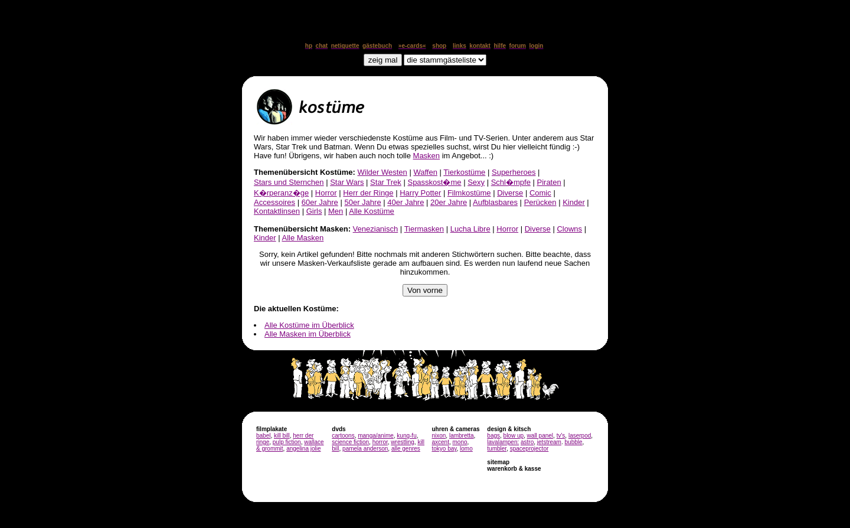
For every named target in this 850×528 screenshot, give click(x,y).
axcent (440, 442)
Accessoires (274, 202)
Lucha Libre (470, 228)
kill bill (282, 435)
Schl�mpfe (511, 182)
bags (493, 435)
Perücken (540, 202)
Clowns (569, 228)
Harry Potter (420, 192)
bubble (574, 442)
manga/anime (376, 435)
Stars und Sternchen (289, 182)
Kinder (574, 202)
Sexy (476, 182)
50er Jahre (362, 202)
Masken (426, 155)
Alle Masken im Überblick (307, 334)
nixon (438, 435)
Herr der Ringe (368, 192)
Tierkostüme (464, 172)
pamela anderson (365, 448)
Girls (314, 211)
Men (335, 211)
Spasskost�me (434, 182)
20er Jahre (448, 202)
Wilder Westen (382, 172)
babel (263, 435)
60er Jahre (320, 202)
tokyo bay (443, 448)
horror (380, 442)
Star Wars (347, 182)
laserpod (579, 435)
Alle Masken (302, 237)
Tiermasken (424, 228)
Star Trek (385, 182)
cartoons (343, 435)
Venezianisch (375, 228)
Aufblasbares (495, 202)
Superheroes (513, 172)
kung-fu (406, 435)
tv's (561, 435)
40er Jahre (405, 202)
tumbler (496, 448)
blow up (514, 435)
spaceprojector (529, 448)
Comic (540, 192)
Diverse (510, 192)
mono (459, 442)
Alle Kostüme (371, 211)
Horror (326, 192)
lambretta (461, 435)
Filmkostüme (469, 192)
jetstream (549, 442)
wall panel (540, 435)
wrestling (402, 442)
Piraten (549, 182)
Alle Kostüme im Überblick (309, 325)
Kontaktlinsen (277, 211)
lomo (466, 448)
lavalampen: (503, 442)
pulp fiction (287, 442)
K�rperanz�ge (281, 192)
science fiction (350, 442)
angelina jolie (303, 448)
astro (527, 442)
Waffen (425, 172)
